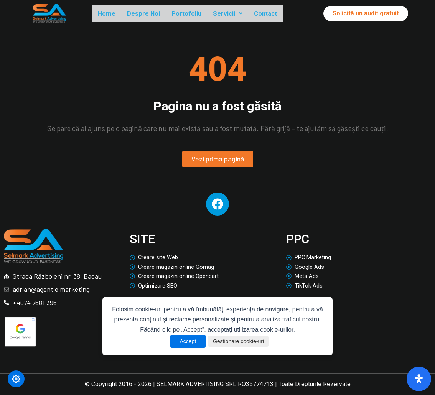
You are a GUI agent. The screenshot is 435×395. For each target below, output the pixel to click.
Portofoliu (200, 13)
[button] (246, 14)
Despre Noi (150, 13)
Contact (289, 13)
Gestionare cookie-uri (239, 341)
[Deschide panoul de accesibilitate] (419, 379)
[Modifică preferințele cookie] (16, 378)
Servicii (246, 13)
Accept (181, 341)
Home (108, 13)
